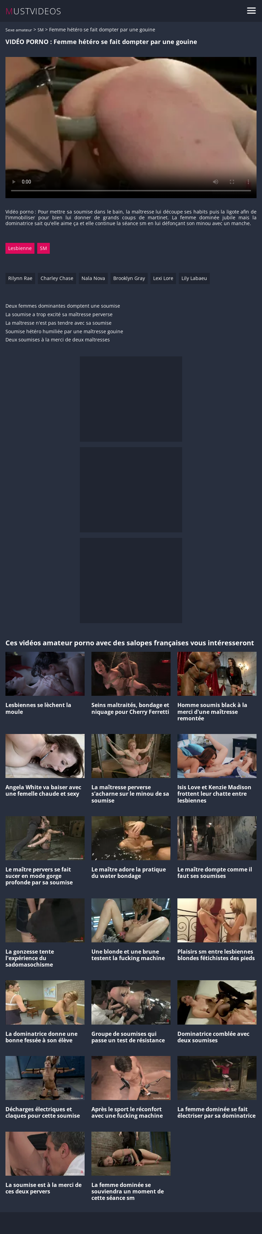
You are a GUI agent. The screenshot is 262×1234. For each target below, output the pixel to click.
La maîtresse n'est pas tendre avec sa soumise (58, 323)
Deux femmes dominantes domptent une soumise (62, 306)
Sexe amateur (18, 30)
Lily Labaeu (194, 278)
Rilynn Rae (20, 278)
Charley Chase (57, 278)
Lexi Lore (163, 278)
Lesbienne (20, 248)
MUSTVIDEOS (33, 11)
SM (41, 30)
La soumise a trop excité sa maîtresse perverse (59, 315)
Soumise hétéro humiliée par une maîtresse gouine (64, 332)
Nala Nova (93, 278)
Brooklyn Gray (129, 278)
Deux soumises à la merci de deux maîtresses (57, 340)
